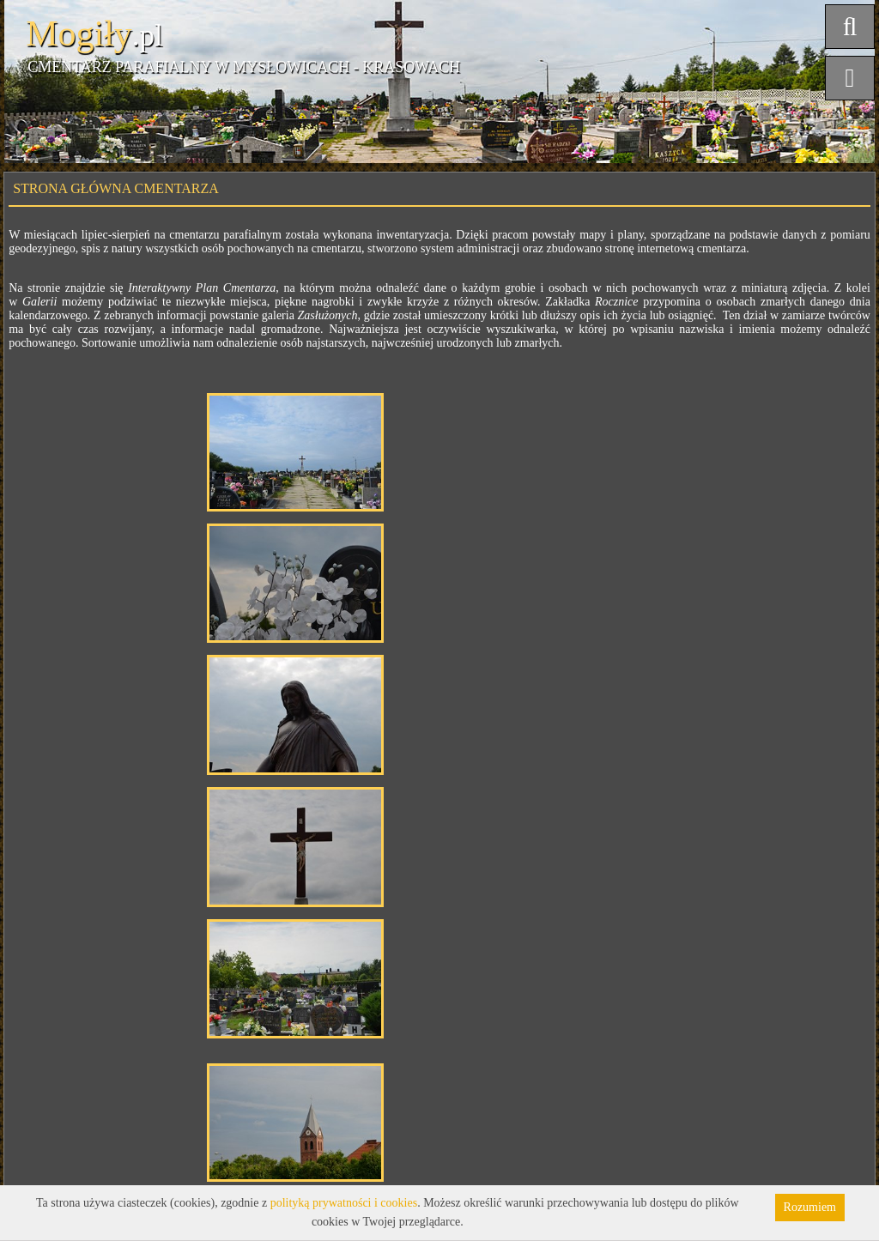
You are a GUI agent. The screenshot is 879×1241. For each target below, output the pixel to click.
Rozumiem (810, 1207)
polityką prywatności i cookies (343, 1202)
